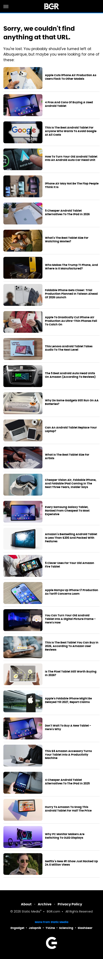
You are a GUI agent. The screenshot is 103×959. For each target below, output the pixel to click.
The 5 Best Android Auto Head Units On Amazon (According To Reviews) (70, 375)
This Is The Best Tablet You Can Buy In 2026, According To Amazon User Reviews (71, 646)
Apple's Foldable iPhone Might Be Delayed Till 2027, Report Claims (68, 700)
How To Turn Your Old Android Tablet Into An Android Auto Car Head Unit (71, 158)
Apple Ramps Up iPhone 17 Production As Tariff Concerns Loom (71, 592)
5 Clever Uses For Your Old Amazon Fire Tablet (69, 564)
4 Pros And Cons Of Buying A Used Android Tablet (69, 104)
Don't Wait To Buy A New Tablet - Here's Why (68, 727)
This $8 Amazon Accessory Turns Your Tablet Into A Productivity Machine (68, 754)
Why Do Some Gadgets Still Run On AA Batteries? (72, 402)
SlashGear (85, 928)
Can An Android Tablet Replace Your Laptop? (71, 429)
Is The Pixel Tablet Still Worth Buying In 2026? (70, 673)
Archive (45, 904)
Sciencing (66, 928)
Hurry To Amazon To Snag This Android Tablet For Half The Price (68, 808)
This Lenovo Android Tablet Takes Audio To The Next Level (68, 348)
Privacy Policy (70, 904)
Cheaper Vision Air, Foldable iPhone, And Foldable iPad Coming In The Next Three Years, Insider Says (70, 483)
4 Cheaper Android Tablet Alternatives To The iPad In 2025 (67, 781)
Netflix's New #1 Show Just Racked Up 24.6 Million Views (71, 863)
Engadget (17, 928)
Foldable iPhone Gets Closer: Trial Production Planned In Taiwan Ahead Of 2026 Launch (71, 294)
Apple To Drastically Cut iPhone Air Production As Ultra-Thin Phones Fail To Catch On (71, 321)
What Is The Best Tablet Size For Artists (67, 456)
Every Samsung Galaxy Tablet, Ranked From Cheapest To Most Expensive (67, 510)
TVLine (50, 928)
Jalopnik (35, 928)
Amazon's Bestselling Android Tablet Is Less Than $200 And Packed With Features (71, 538)
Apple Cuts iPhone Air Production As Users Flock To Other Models (70, 77)
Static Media (31, 911)
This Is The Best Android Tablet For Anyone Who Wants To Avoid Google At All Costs (70, 131)
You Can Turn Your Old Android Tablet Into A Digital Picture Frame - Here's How (70, 619)
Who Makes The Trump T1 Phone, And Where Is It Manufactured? (71, 266)
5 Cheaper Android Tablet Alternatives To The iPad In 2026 (67, 212)
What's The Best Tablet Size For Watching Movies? (66, 239)
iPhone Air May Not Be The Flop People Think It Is (72, 185)
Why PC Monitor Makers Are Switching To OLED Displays (64, 836)
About (26, 904)
